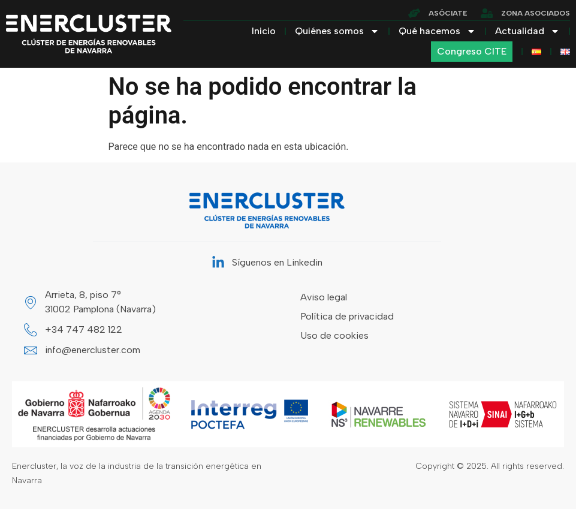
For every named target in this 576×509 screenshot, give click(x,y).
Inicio (264, 31)
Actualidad (527, 31)
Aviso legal (323, 297)
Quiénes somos (337, 31)
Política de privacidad (347, 316)
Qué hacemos (437, 31)
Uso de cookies (334, 335)
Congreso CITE (471, 51)
